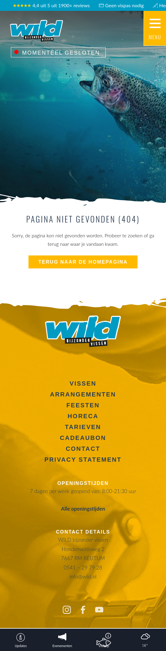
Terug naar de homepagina (83, 262)
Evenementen (62, 646)
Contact (83, 448)
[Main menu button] (155, 28)
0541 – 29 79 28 (83, 567)
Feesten (83, 405)
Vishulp (103, 646)
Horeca (83, 416)
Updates (21, 646)
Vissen (83, 383)
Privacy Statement (83, 459)
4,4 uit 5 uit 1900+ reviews (53, 5)
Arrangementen (83, 394)
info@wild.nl (82, 576)
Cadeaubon (83, 438)
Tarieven (83, 427)
